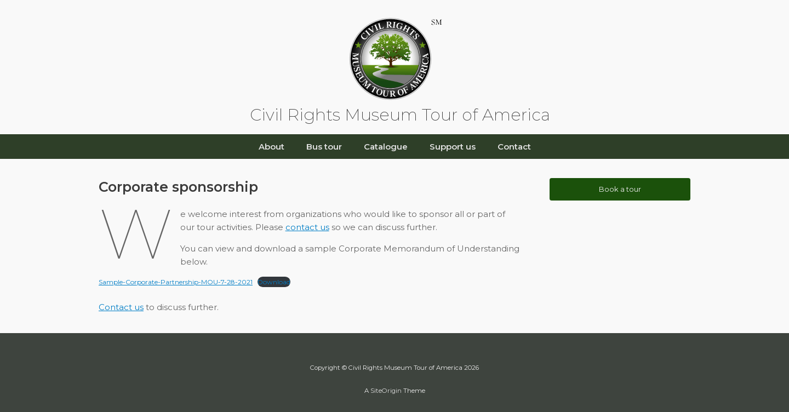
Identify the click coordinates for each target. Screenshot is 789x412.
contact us (307, 227)
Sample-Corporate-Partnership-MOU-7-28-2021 (176, 282)
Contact (514, 146)
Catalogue (386, 146)
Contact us (121, 307)
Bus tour (324, 146)
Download (274, 282)
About (271, 146)
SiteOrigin (386, 390)
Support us (453, 146)
